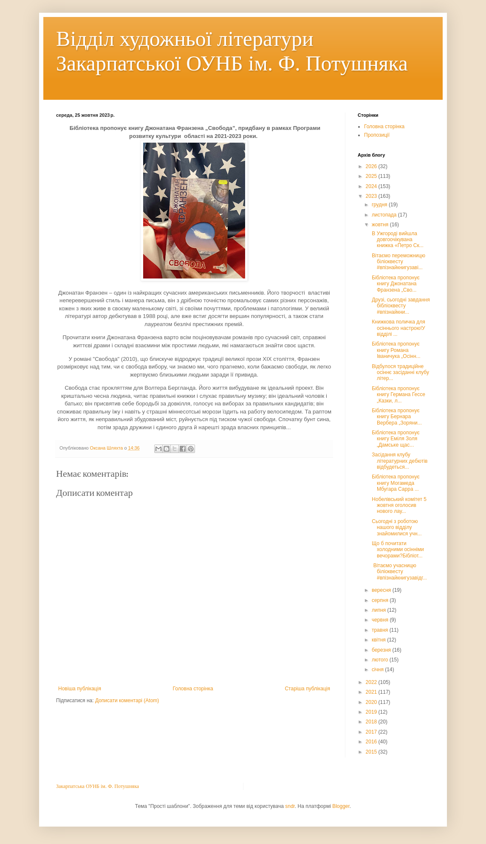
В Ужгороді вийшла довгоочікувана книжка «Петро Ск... (397, 240)
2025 (372, 176)
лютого (381, 660)
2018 (372, 722)
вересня (382, 590)
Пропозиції (377, 135)
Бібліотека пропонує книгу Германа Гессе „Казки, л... (397, 394)
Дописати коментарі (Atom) (127, 700)
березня (382, 650)
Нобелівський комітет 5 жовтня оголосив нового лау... (398, 505)
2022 (372, 682)
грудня (380, 205)
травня (381, 630)
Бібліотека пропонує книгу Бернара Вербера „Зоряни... (396, 417)
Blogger (341, 806)
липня (379, 610)
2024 (372, 186)
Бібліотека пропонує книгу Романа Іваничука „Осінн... (395, 350)
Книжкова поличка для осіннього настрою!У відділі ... (397, 328)
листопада (385, 215)
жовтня (381, 225)
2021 (372, 692)
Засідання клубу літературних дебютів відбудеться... (399, 461)
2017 (372, 732)
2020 (372, 702)
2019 (372, 712)
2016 (372, 742)
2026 (372, 166)
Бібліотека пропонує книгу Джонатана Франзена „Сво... (395, 284)
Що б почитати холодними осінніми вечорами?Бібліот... (397, 549)
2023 (372, 196)
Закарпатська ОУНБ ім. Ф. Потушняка (97, 786)
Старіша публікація (307, 689)
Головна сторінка (193, 689)
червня (381, 620)
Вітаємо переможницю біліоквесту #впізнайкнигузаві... (397, 262)
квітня (379, 640)
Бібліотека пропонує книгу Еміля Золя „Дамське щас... (395, 439)
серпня (381, 600)
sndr (290, 806)
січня (378, 669)
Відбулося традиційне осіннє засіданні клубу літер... (399, 372)
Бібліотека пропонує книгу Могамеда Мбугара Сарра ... (395, 483)
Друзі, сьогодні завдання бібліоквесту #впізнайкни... (400, 306)
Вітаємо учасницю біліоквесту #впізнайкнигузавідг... (398, 572)
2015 (372, 752)
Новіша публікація (79, 689)
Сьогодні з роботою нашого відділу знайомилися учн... (396, 527)
